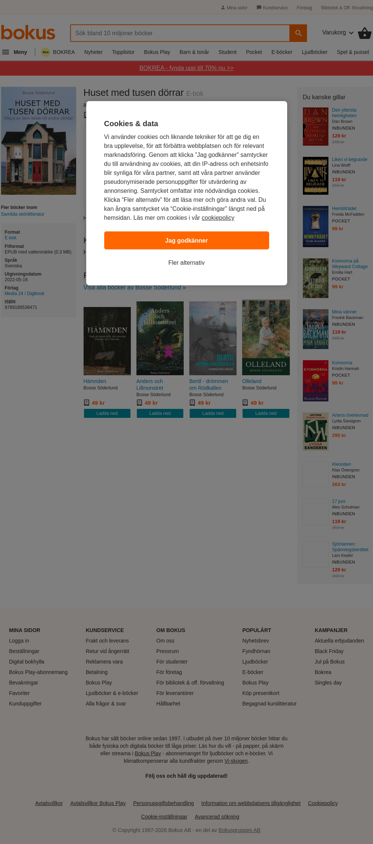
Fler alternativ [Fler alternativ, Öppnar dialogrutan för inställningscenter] (186, 262)
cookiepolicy (218, 218)
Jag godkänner (186, 240)
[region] (186, 193)
